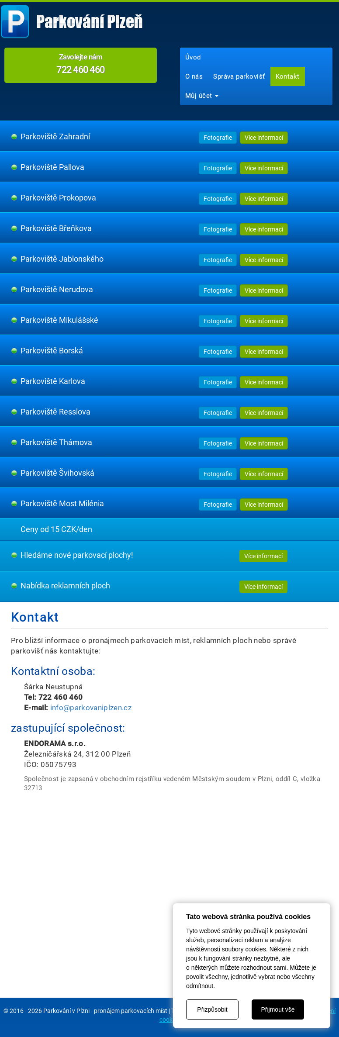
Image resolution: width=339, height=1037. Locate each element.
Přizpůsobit (212, 1009)
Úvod (193, 57)
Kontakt (288, 76)
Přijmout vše (277, 1009)
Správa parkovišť (239, 76)
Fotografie (218, 137)
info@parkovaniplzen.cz (90, 707)
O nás (194, 76)
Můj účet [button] (201, 96)
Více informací (264, 137)
